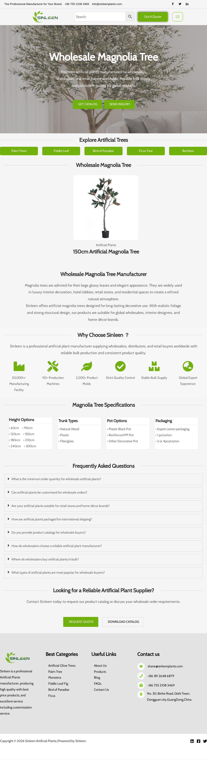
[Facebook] (173, 4)
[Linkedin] (192, 741)
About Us (100, 666)
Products (100, 672)
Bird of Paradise (103, 151)
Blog (97, 678)
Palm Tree (55, 672)
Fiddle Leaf (61, 151)
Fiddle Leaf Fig (58, 684)
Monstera (54, 678)
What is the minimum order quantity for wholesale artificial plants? (56, 479)
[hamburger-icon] (177, 16)
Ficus (51, 696)
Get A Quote (152, 17)
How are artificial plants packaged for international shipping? (51, 519)
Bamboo (188, 151)
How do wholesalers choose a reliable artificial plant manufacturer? (56, 546)
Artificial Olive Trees (61, 666)
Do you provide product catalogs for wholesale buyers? (48, 532)
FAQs (97, 684)
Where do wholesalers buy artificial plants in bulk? (45, 559)
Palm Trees (19, 151)
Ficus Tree (146, 151)
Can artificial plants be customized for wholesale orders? (49, 492)
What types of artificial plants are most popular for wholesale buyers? (58, 572)
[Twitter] (180, 4)
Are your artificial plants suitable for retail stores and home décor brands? (60, 506)
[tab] (103, 479)
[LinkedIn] (187, 4)
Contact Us (101, 690)
